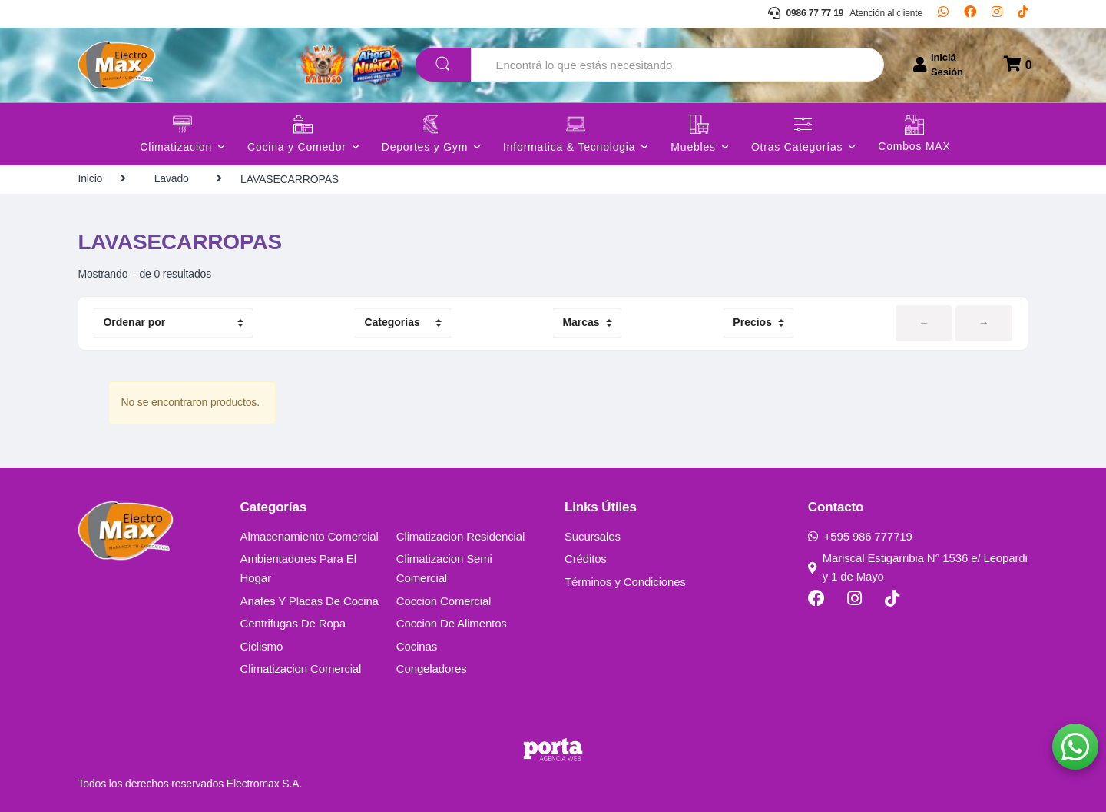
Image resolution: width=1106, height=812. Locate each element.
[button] (1075, 747)
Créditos (586, 558)
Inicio (90, 178)
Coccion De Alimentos (451, 623)
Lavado (171, 178)
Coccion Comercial (444, 600)
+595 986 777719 (860, 536)
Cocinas (416, 646)
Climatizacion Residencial (460, 536)
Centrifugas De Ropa (293, 623)
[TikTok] (1023, 14)
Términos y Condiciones (625, 581)
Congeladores (431, 668)
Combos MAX (914, 146)
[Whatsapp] (943, 14)
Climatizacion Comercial (301, 668)
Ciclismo (261, 646)
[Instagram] (997, 14)
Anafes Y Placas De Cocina (309, 600)
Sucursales (593, 536)
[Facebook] (970, 14)
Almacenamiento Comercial (309, 536)
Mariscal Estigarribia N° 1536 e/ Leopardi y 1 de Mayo (918, 567)
